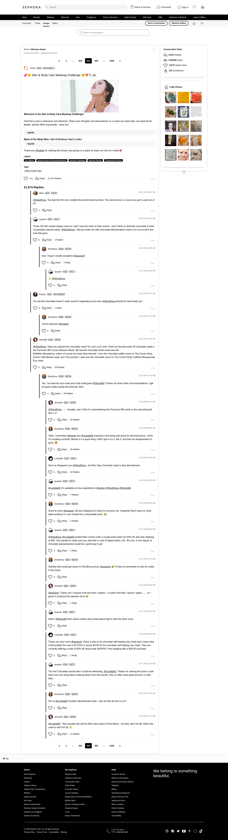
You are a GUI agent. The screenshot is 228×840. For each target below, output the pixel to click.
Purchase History (71, 789)
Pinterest (189, 831)
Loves (67, 812)
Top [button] (7, 758)
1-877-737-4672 (117, 830)
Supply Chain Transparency (34, 789)
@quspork (79, 256)
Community (26, 23)
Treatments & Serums (113, 160)
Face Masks (29, 160)
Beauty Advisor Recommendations (78, 797)
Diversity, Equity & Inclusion (34, 808)
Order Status (70, 785)
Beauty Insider (70, 774)
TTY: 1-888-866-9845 (119, 832)
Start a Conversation (156, 23)
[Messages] (202, 23)
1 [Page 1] (66, 61)
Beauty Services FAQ (120, 797)
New (24, 17)
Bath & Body (130, 17)
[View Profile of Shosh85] (46, 339)
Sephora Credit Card (73, 778)
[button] (90, 96)
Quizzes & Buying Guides (75, 804)
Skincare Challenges (77, 160)
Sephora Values (30, 785)
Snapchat (195, 831)
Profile (37, 23)
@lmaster (63, 324)
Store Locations (118, 804)
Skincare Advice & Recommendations (52, 160)
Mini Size (147, 17)
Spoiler (31, 132)
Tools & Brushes (110, 17)
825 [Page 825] (96, 61)
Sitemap (63, 832)
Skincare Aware (38, 49)
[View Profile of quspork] (45, 219)
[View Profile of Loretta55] (61, 458)
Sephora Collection (178, 17)
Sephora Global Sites (32, 804)
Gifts (160, 17)
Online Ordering (118, 808)
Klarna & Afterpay (118, 812)
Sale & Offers (200, 17)
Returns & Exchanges (120, 778)
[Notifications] (194, 23)
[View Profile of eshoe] (36, 68)
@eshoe (71, 435)
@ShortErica (39, 200)
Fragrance (91, 17)
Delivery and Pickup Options (122, 782)
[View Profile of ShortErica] (56, 249)
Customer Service (118, 774)
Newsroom (28, 778)
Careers (27, 782)
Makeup (50, 17)
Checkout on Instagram (33, 812)
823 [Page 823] (80, 61)
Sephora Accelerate (31, 816)
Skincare (65, 17)
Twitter (178, 831)
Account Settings (71, 793)
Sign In (185, 7)
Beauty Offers (70, 801)
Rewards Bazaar (71, 808)
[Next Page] (119, 60)
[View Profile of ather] (44, 193)
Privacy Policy (29, 832)
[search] (85, 7)
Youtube (184, 831)
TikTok (201, 831)
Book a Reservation (72, 816)
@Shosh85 (98, 383)
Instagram (167, 831)
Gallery (55, 23)
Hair (78, 17)
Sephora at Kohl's (118, 801)
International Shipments (121, 793)
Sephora (31, 7)
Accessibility (116, 816)
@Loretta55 (87, 435)
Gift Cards (28, 801)
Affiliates (27, 793)
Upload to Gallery (179, 23)
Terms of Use (42, 832)
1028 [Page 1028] (111, 61)
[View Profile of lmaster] (45, 294)
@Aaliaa (39, 150)
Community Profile (72, 782)
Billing (114, 789)
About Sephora (29, 774)
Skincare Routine (95, 160)
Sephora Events (30, 797)
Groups (46, 23)
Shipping (115, 785)
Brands (36, 17)
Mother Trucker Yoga (33, 171)
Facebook (172, 831)
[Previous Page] (59, 60)
